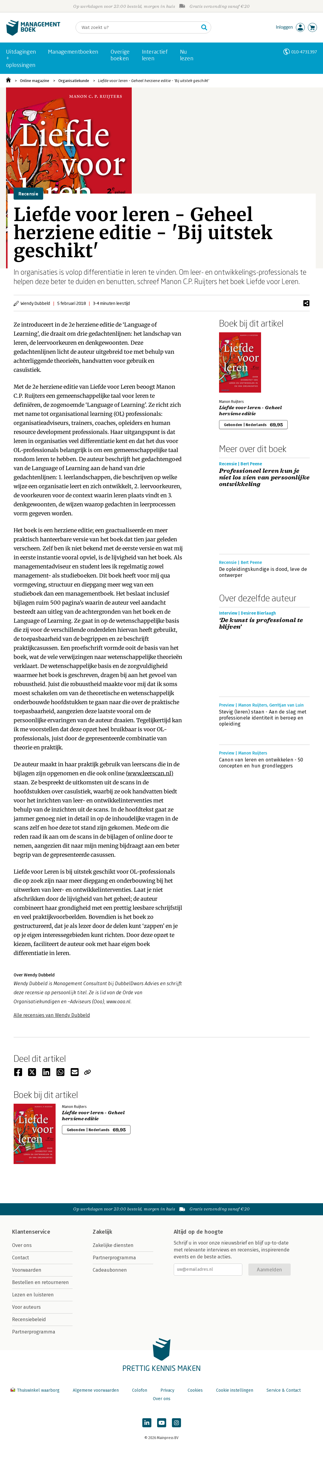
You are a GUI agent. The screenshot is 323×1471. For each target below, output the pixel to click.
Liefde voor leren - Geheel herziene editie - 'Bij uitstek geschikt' (153, 80)
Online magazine (34, 80)
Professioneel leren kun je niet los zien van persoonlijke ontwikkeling (264, 478)
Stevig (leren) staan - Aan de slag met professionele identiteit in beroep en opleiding (263, 718)
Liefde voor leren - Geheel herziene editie (250, 411)
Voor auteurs (26, 1307)
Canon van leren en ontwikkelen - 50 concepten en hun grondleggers (261, 763)
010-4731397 (304, 51)
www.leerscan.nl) (150, 773)
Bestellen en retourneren (40, 1282)
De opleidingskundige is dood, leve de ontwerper (263, 572)
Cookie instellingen (234, 1390)
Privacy (167, 1390)
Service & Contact (283, 1390)
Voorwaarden (26, 1270)
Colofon (139, 1390)
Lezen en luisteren (33, 1295)
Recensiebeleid (29, 1319)
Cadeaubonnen (110, 1270)
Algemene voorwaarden (96, 1390)
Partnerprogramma (33, 1332)
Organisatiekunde (73, 80)
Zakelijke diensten (113, 1245)
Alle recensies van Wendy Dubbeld (52, 1015)
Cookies (195, 1390)
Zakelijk (102, 1232)
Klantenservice (31, 1232)
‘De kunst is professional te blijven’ (261, 623)
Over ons (22, 1245)
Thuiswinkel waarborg (36, 1390)
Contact (20, 1258)
